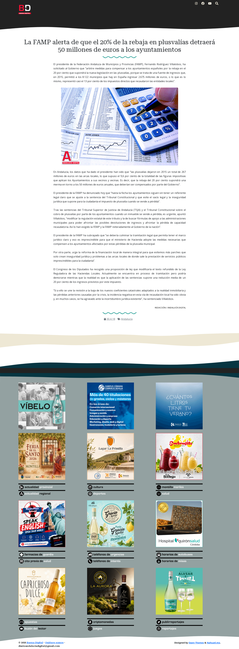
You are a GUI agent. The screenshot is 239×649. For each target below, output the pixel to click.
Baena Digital (35, 642)
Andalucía (127, 319)
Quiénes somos (54, 642)
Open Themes (196, 642)
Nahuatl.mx (213, 642)
